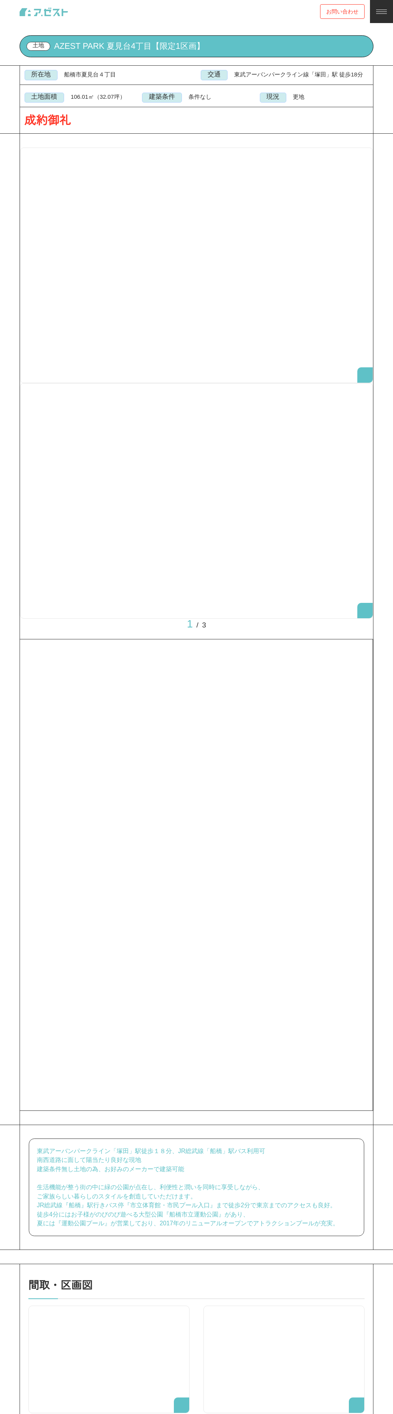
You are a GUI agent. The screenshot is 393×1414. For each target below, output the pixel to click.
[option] (196, 273)
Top (24, 41)
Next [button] (229, 389)
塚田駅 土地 (94, 41)
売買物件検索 (54, 41)
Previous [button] (164, 389)
